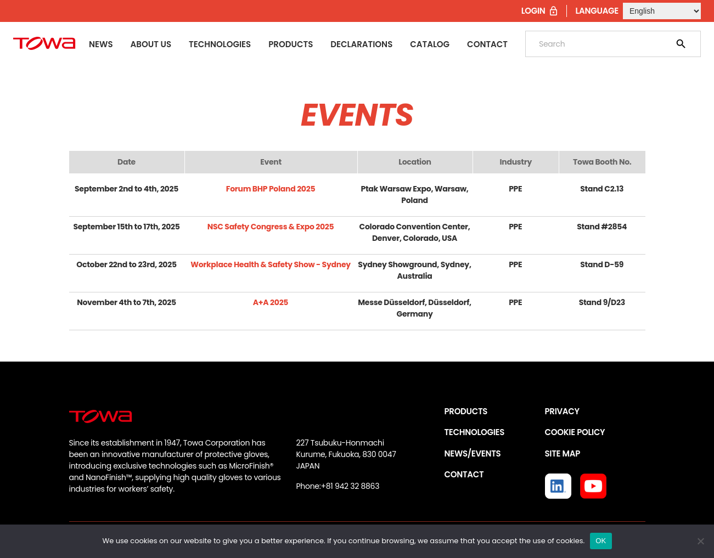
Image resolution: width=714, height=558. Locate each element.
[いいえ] (700, 541)
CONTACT (464, 474)
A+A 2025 (270, 302)
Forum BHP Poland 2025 (271, 188)
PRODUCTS (466, 411)
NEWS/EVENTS (473, 453)
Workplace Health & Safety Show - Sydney (270, 264)
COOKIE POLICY (575, 432)
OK (600, 541)
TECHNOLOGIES (475, 432)
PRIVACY (562, 411)
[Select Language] (662, 11)
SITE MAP (562, 453)
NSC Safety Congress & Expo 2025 (270, 226)
